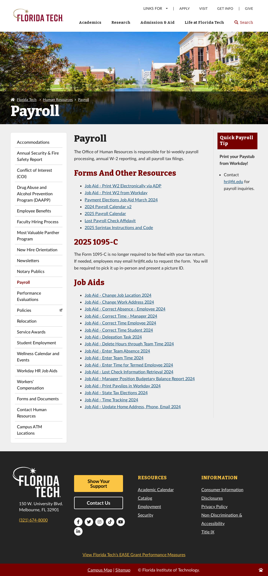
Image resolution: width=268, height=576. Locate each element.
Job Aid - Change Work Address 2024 (119, 301)
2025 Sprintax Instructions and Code (119, 227)
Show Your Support (99, 483)
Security (145, 514)
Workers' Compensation (30, 384)
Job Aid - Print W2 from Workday (116, 192)
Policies (24, 310)
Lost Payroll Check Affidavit (110, 220)
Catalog (145, 497)
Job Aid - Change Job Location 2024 (118, 295)
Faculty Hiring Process (37, 221)
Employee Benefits (34, 210)
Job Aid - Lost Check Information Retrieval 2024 (129, 371)
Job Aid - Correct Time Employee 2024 (120, 322)
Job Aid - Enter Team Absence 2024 (117, 350)
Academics (90, 22)
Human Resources (58, 99)
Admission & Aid (157, 22)
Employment (149, 506)
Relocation (27, 320)
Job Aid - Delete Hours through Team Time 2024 (129, 343)
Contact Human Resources (32, 412)
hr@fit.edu (233, 181)
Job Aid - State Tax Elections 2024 (116, 392)
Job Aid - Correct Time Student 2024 (119, 329)
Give (249, 9)
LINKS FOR (156, 8)
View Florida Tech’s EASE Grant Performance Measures (134, 554)
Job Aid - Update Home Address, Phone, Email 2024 (133, 406)
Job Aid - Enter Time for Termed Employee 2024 (129, 364)
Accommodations (33, 142)
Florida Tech (27, 99)
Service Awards (31, 331)
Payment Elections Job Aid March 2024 (121, 199)
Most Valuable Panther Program (38, 235)
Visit (203, 9)
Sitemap (122, 569)
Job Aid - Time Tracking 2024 (111, 399)
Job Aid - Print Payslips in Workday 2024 (123, 385)
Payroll (83, 99)
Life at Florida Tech (204, 22)
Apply (184, 9)
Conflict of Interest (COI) (34, 173)
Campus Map (100, 569)
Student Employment (36, 342)
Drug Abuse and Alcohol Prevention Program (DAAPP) (35, 193)
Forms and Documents (38, 398)
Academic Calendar (156, 489)
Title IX (207, 531)
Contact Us (98, 503)
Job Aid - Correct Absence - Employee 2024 (125, 308)
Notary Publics (30, 271)
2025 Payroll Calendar (105, 213)
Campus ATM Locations (29, 429)
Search (243, 24)
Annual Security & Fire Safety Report (38, 156)
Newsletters (28, 260)
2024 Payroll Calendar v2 (108, 206)
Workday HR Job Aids (37, 370)
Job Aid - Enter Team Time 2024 (114, 357)
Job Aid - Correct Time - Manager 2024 (121, 315)
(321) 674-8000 (33, 519)
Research (120, 22)
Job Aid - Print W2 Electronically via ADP (123, 185)
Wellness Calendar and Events (38, 356)
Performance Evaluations (29, 296)
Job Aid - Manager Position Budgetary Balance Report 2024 (140, 378)
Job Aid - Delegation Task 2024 (113, 336)
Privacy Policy (214, 506)
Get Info (225, 9)
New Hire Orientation (37, 249)
